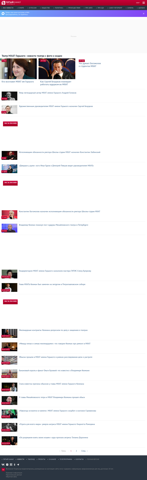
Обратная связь (11, 477)
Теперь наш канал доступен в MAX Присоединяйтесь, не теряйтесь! (17, 13)
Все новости (8, 8)
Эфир (138, 3)
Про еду (101, 8)
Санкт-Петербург (115, 8)
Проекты (41, 459)
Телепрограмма (66, 459)
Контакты (80, 459)
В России (33, 8)
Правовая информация (14, 473)
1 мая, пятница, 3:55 (10, 4)
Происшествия (74, 8)
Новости (20, 459)
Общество (46, 8)
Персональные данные (14, 475)
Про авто (88, 8)
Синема (130, 8)
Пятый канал (8, 459)
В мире (21, 8)
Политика (59, 8)
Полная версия (93, 459)
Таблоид (31, 459)
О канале (52, 459)
